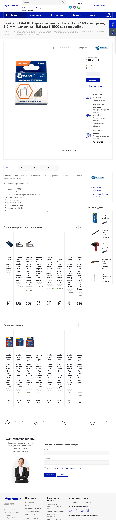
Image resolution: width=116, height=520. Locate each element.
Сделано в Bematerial (104, 515)
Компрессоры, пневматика (53, 461)
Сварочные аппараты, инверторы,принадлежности (59, 488)
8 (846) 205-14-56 (78, 3)
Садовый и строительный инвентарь (53, 494)
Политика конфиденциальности (16, 518)
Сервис (28, 470)
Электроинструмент (55, 457)
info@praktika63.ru (76, 495)
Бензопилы (52, 481)
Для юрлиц (27, 10)
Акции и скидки (43, 8)
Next (80, 227)
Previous (77, 227)
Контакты (29, 473)
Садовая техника (54, 484)
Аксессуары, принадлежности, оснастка (54, 451)
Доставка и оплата (32, 457)
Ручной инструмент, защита (55, 477)
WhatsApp (78, 7)
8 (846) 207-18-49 (76, 469)
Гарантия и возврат (33, 454)
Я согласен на (64, 414)
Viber (74, 7)
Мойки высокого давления (54, 466)
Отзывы (28, 451)
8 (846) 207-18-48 (76, 471)
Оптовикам (30, 460)
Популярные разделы (53, 444)
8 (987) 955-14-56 (76, 474)
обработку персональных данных (69, 414)
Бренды (28, 466)
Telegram (70, 7)
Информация (31, 443)
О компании (30, 447)
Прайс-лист (27, 8)
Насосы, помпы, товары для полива (55, 471)
